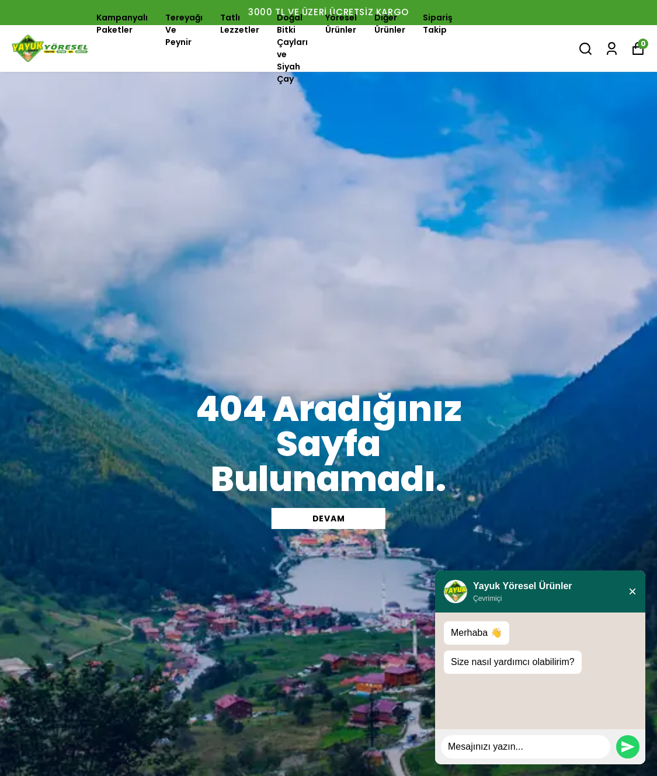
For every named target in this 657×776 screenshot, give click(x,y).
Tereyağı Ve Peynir (184, 30)
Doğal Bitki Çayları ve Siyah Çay (292, 48)
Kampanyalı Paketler (122, 24)
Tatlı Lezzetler (239, 24)
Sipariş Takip (438, 24)
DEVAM (328, 518)
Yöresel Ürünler (341, 24)
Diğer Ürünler (389, 24)
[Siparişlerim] (611, 48)
